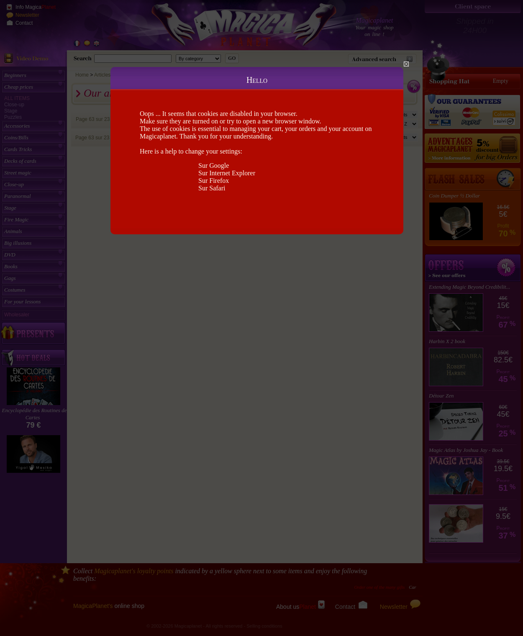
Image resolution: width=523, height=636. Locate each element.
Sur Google (213, 165)
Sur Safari (211, 188)
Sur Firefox (213, 180)
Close (406, 64)
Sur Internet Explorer (226, 173)
